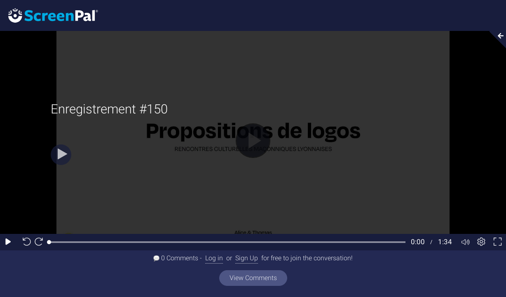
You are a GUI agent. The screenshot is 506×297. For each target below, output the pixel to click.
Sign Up (246, 258)
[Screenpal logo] (49, 15)
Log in (214, 258)
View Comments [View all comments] (253, 278)
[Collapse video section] (495, 39)
